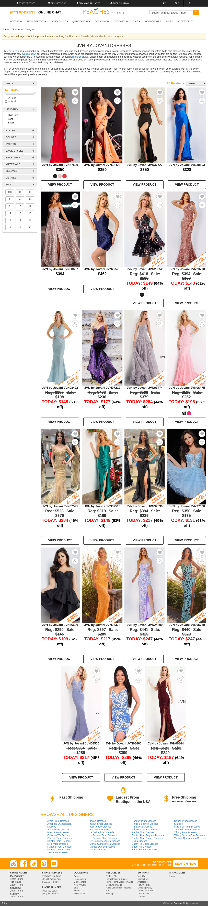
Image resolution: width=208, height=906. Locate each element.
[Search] (196, 12)
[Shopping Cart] (177, 3)
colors (11, 137)
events (11, 143)
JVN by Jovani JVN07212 (102, 387)
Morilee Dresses (98, 849)
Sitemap (109, 893)
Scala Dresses (139, 841)
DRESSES (16, 21)
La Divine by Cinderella (102, 832)
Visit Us (141, 876)
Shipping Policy (144, 888)
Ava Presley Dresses (58, 829)
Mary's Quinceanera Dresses (105, 844)
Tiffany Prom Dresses (185, 832)
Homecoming (80, 879)
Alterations (142, 882)
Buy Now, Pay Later (88, 3)
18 (30, 213)
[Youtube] (54, 863)
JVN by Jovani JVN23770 (187, 269)
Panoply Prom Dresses (144, 821)
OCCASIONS (102, 21)
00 (19, 192)
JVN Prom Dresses (100, 829)
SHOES (169, 21)
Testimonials (143, 893)
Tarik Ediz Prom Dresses (187, 829)
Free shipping (119, 3)
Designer (30, 29)
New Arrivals (153, 21)
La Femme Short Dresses (103, 838)
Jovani (15, 51)
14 (9, 213)
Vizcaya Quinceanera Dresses (190, 838)
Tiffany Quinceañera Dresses (189, 835)
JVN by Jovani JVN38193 (187, 165)
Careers (141, 896)
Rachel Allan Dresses (143, 832)
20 (9, 220)
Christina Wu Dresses (58, 835)
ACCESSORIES (185, 21)
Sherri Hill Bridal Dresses (145, 844)
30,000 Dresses (25, 3)
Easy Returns (57, 3)
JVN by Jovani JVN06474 (144, 387)
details (11, 177)
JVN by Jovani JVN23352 (144, 269)
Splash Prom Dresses (185, 821)
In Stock (12, 101)
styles (10, 130)
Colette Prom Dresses (59, 841)
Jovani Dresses (98, 821)
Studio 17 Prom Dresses (187, 826)
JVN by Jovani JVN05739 (187, 625)
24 (30, 220)
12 (30, 206)
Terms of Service (145, 890)
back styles (15, 150)
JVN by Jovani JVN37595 (60, 506)
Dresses (17, 29)
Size (8, 184)
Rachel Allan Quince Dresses (147, 838)
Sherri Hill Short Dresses (145, 849)
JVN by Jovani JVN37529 (60, 165)
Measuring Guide (114, 885)
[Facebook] (23, 863)
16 (19, 213)
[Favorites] (164, 3)
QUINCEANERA (81, 21)
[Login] (189, 3)
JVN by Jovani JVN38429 (102, 165)
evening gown (29, 54)
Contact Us (142, 879)
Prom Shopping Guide (116, 879)
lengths (12, 109)
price (9, 83)
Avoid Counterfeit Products (118, 888)
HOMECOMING (59, 21)
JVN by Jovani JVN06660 (123, 743)
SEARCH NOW (185, 863)
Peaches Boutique (173, 903)
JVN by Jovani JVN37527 (144, 165)
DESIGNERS (121, 21)
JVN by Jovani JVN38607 (60, 269)
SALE (136, 21)
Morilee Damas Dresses (102, 846)
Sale (76, 888)
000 (9, 192)
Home (5, 29)
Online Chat (49, 12)
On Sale (12, 97)
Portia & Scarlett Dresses (145, 823)
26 (9, 227)
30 (30, 227)
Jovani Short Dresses (101, 823)
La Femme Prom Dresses (103, 835)
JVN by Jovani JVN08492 (60, 387)
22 (19, 220)
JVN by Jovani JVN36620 (60, 625)
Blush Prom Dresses (58, 832)
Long (11, 119)
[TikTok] (33, 863)
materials (13, 164)
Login (172, 876)
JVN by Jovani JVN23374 (102, 625)
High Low (13, 115)
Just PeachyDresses (100, 826)
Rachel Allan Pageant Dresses (148, 835)
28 (19, 227)
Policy (4, 903)
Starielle (178, 823)
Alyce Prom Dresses (58, 821)
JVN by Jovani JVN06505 (81, 743)
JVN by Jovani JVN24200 (144, 625)
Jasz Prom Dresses (57, 852)
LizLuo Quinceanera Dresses (105, 841)
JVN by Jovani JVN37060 (187, 506)
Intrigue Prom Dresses (59, 849)
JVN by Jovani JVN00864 (166, 743)
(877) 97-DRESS (50, 894)
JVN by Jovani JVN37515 (102, 506)
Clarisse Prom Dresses (59, 838)
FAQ (108, 890)
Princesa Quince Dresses (145, 829)
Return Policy (143, 885)
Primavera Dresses (142, 826)
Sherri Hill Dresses (142, 846)
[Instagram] (13, 863)
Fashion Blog (112, 876)
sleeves (11, 170)
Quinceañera (80, 882)
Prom (76, 876)
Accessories (79, 893)
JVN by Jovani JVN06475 (187, 387)
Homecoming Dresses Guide (119, 882)
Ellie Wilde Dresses (57, 844)
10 (19, 206)
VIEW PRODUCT (60, 184)
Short (11, 122)
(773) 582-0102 (49, 891)
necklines (13, 157)
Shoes (77, 890)
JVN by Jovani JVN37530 (144, 506)
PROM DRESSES (36, 21)
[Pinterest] (44, 863)
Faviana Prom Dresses (59, 846)
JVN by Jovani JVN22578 (102, 269)
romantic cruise (80, 56)
